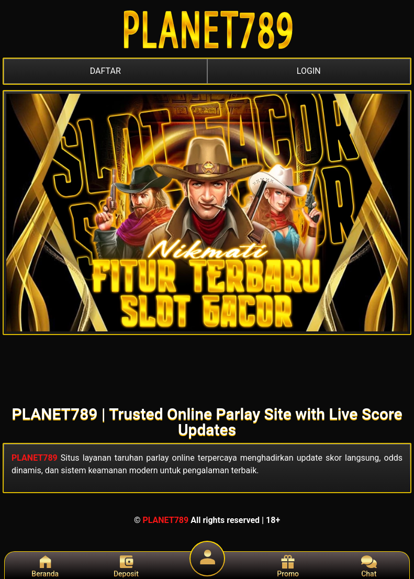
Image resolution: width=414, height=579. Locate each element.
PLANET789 (35, 458)
